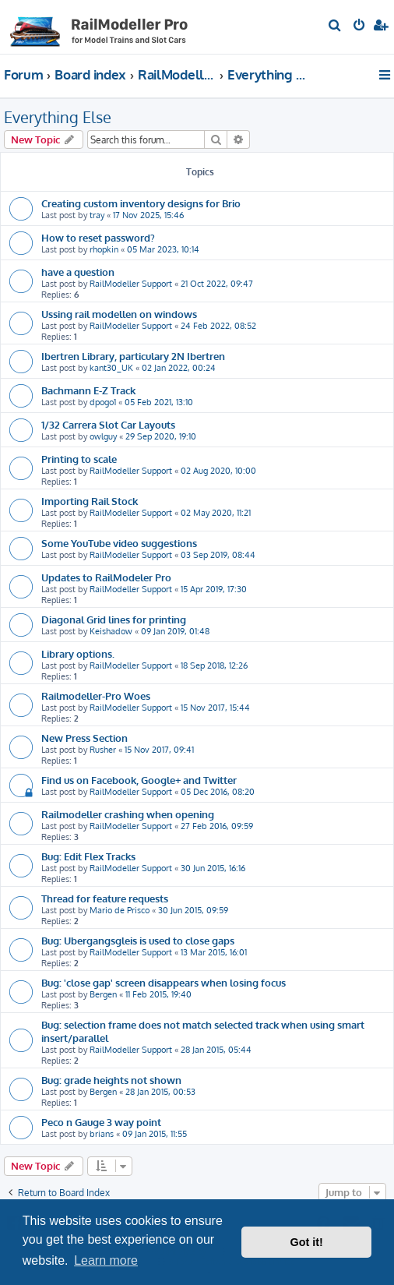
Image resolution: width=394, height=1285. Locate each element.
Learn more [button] (106, 1260)
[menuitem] (335, 26)
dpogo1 (103, 402)
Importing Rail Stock (89, 500)
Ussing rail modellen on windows (119, 313)
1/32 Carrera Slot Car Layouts (108, 424)
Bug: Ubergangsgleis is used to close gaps (137, 940)
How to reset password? (98, 237)
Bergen (103, 994)
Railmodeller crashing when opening (127, 814)
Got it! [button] (306, 1242)
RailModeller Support (131, 283)
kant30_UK (111, 367)
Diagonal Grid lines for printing (113, 619)
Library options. (77, 653)
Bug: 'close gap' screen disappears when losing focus (163, 982)
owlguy (103, 436)
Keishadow (111, 631)
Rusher (103, 749)
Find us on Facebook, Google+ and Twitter (139, 779)
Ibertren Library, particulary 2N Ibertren (133, 355)
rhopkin (104, 249)
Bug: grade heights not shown (111, 1079)
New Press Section (84, 737)
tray (97, 215)
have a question (77, 271)
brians (102, 1133)
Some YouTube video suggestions (119, 542)
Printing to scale (79, 458)
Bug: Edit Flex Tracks (88, 856)
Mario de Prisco (120, 910)
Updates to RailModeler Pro (106, 577)
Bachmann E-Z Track (88, 390)
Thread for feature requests (104, 898)
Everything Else (57, 117)
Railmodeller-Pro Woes (95, 695)
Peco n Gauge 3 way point (101, 1121)
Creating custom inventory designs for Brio (141, 203)
